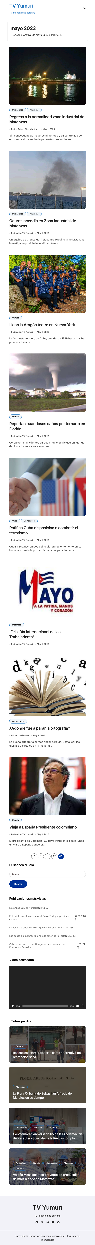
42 (54, 856)
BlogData (71, 1236)
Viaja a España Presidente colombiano (43, 827)
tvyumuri (53, 1127)
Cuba (14, 521)
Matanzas (34, 110)
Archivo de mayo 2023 (35, 34)
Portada (16, 34)
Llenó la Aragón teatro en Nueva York (42, 324)
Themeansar (47, 1239)
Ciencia (36, 1163)
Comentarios (18, 721)
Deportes (20, 1046)
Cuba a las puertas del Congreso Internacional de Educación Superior (37, 946)
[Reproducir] (13, 1006)
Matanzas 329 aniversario (23, 907)
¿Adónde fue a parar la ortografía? (39, 728)
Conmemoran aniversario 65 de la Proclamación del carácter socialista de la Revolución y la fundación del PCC (47, 1138)
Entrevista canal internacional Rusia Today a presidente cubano (40, 918)
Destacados (17, 110)
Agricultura (21, 1163)
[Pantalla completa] (82, 1006)
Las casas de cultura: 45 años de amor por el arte (37, 935)
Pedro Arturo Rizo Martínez (25, 129)
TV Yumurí (21, 6)
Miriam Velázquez (20, 735)
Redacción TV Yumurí (22, 233)
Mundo (15, 416)
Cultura (15, 318)
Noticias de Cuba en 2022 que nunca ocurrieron (36, 927)
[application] (47, 987)
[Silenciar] (77, 1006)
